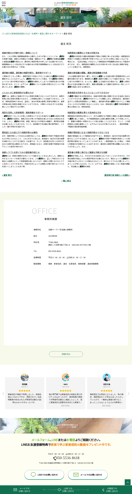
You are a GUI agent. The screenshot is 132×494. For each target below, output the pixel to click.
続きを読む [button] (66, 405)
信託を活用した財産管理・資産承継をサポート (23, 112)
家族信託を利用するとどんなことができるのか (88, 92)
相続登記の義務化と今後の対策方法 (83, 52)
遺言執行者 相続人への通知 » (117, 175)
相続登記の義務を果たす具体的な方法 (84, 112)
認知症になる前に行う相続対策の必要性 (20, 132)
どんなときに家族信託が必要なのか (18, 92)
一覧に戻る (66, 180)
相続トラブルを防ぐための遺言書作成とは (21, 152)
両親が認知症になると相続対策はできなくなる (88, 132)
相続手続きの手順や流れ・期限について (20, 52)
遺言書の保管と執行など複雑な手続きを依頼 (87, 152)
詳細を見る (66, 354)
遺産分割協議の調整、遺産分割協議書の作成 (87, 72)
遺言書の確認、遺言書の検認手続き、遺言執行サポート (26, 72)
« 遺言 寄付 (7, 175)
